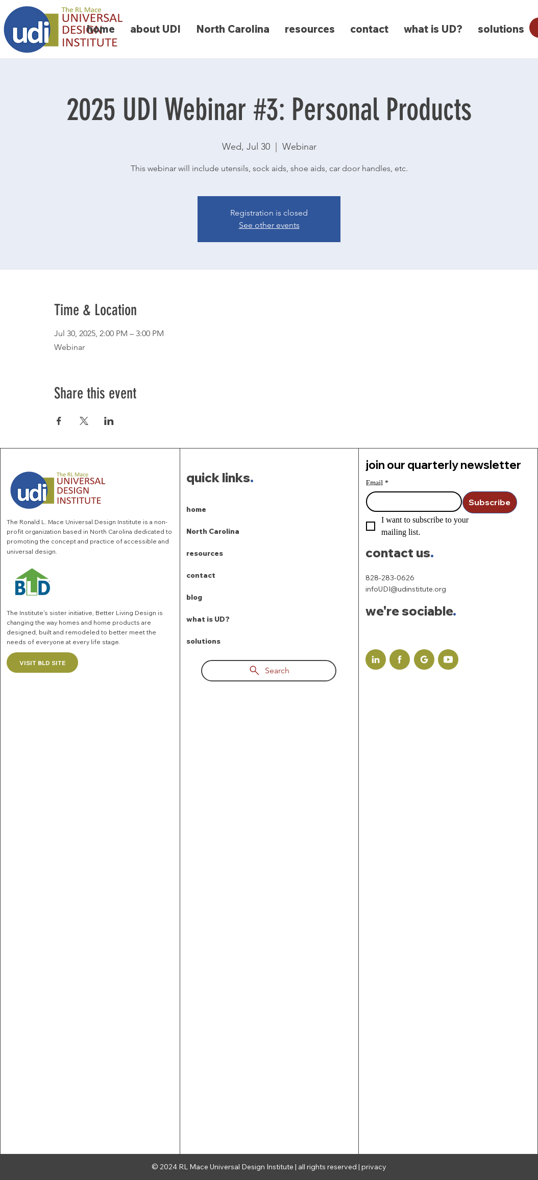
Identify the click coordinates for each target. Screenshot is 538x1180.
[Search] (268, 670)
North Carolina (212, 531)
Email (377, 483)
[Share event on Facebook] (59, 421)
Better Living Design (126, 613)
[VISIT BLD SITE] (42, 662)
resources (204, 553)
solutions (203, 641)
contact (200, 575)
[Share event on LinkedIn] (109, 421)
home (196, 509)
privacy (373, 1166)
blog (194, 597)
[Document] (375, 659)
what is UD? (208, 619)
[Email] (411, 501)
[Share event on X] (84, 421)
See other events (269, 225)
